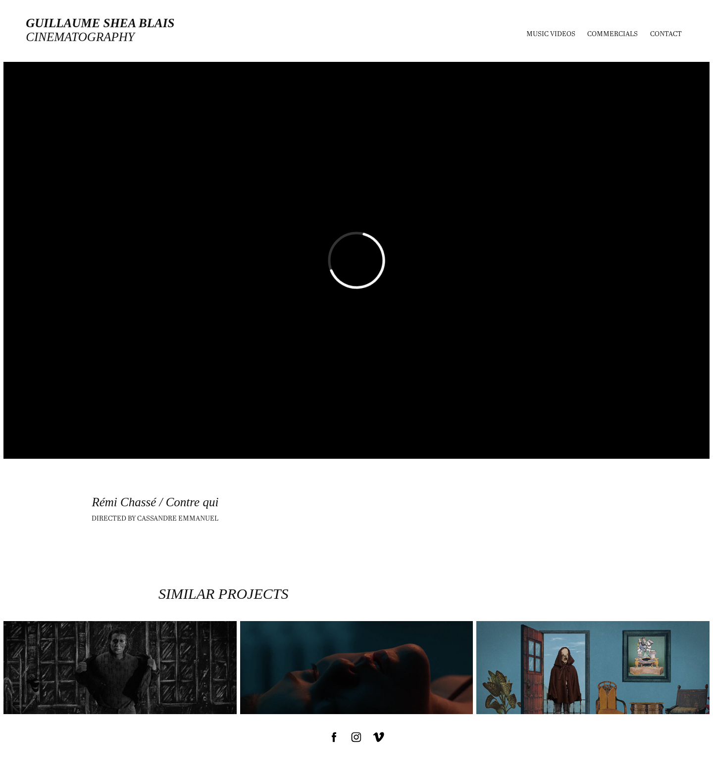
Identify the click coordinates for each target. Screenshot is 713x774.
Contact (666, 33)
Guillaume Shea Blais (100, 23)
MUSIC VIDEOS (550, 33)
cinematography (80, 37)
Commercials (612, 33)
